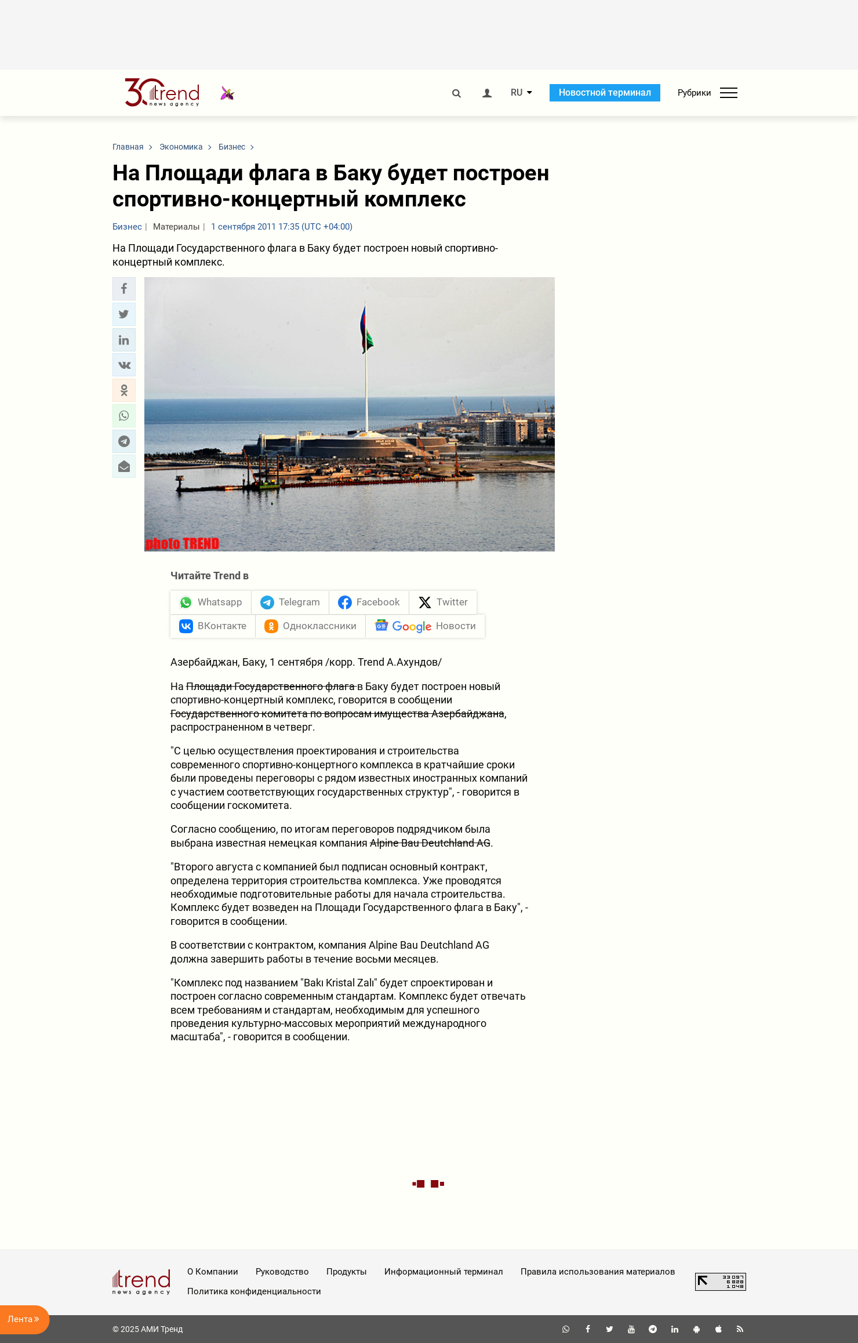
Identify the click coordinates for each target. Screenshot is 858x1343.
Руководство (282, 1271)
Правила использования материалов (598, 1271)
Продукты (346, 1271)
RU (516, 92)
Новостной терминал (605, 92)
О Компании (212, 1271)
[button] (124, 288)
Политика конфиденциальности (254, 1291)
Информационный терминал (443, 1271)
